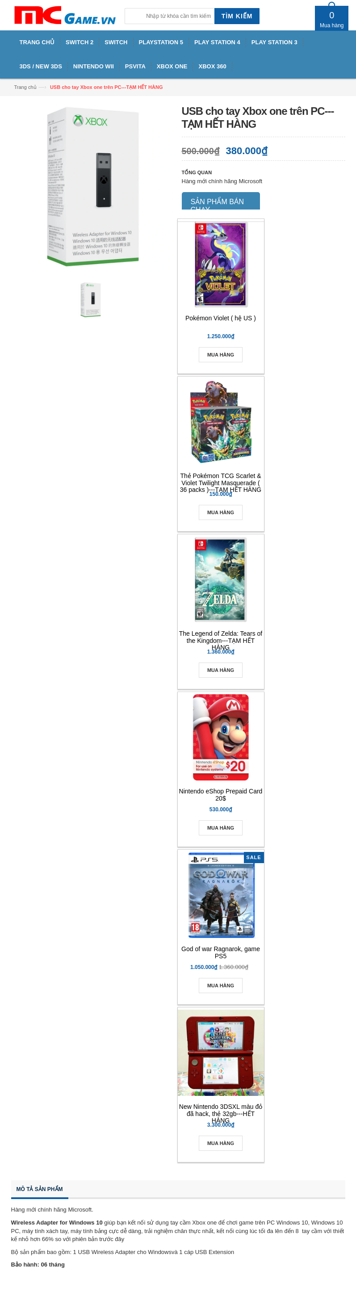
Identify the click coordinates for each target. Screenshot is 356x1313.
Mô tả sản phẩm (40, 1189)
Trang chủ (25, 87)
